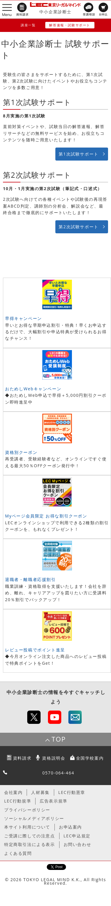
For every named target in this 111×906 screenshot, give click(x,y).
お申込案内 (70, 827)
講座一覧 (28, 25)
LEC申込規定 (77, 836)
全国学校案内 (90, 758)
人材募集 (40, 792)
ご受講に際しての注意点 (29, 836)
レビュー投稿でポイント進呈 (35, 650)
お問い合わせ (77, 844)
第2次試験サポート (78, 226)
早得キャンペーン (23, 318)
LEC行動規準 (17, 801)
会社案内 (13, 792)
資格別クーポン (21, 452)
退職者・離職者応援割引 (30, 579)
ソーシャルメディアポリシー (34, 818)
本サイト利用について (27, 827)
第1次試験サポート (78, 154)
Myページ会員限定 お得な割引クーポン (46, 516)
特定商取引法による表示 (29, 844)
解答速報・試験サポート (69, 25)
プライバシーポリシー (27, 810)
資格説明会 (53, 758)
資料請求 (22, 758)
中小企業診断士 (55, 11)
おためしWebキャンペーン (33, 388)
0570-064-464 (58, 773)
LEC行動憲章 (71, 792)
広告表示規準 (53, 801)
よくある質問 (18, 853)
